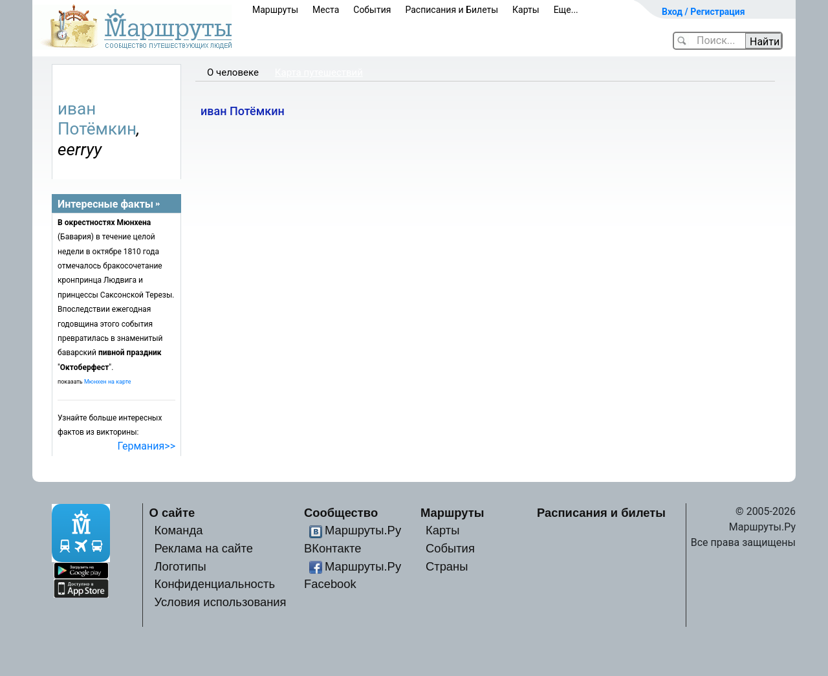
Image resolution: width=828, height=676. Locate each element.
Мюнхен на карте (107, 381)
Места (325, 10)
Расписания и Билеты (451, 10)
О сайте (172, 512)
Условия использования (220, 602)
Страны (447, 566)
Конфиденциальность (214, 584)
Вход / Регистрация (703, 11)
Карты (525, 10)
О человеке (233, 72)
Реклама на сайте (203, 548)
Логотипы (180, 566)
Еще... (566, 10)
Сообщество (341, 512)
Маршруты (275, 10)
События (372, 10)
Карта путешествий (319, 72)
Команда (178, 530)
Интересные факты (105, 204)
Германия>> (146, 446)
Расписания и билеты (601, 512)
